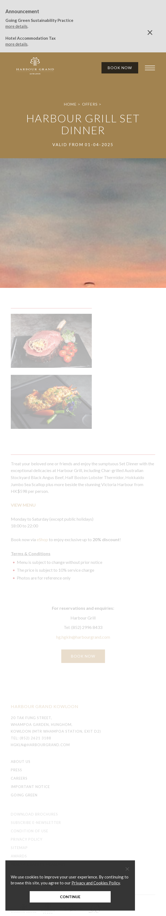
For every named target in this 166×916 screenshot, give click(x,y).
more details (16, 26)
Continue (70, 896)
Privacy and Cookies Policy (96, 882)
